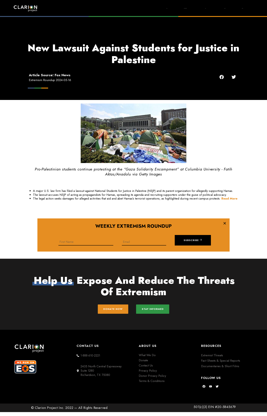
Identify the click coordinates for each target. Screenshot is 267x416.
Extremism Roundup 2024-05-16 (50, 80)
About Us (208, 8)
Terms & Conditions (152, 385)
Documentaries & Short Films (220, 370)
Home (107, 8)
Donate (237, 8)
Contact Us (146, 369)
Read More (229, 198)
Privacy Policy (148, 374)
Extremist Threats (212, 359)
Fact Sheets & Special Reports (220, 364)
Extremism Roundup (143, 8)
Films (180, 8)
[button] (221, 77)
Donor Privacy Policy (152, 379)
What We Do (147, 359)
